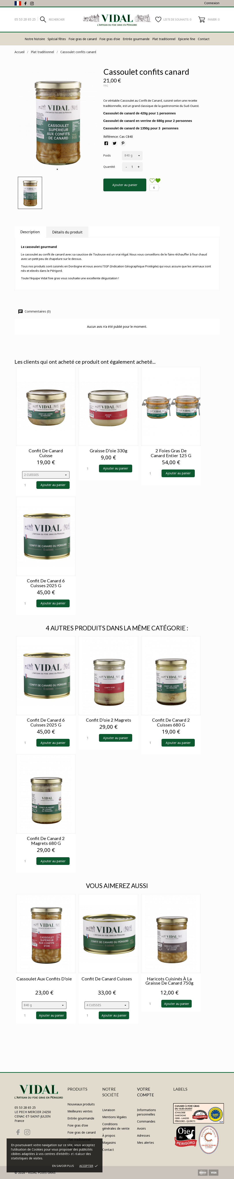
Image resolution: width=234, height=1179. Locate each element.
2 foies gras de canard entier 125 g (171, 453)
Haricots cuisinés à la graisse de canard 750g (169, 980)
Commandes (146, 1121)
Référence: (111, 136)
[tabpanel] (57, 121)
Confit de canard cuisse (46, 453)
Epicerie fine (186, 39)
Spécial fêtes (57, 39)
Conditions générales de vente (116, 1126)
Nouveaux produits (81, 1104)
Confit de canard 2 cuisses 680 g (171, 722)
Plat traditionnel (163, 39)
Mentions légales (114, 1117)
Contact (204, 39)
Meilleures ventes (80, 1111)
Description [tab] (30, 231)
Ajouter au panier (124, 185)
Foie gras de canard (83, 39)
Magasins (109, 1142)
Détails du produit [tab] (67, 232)
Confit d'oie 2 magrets (108, 720)
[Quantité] (131, 166)
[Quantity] (28, 485)
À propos (108, 1135)
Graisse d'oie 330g (108, 450)
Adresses (143, 1135)
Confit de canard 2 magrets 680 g (46, 841)
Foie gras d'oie (109, 39)
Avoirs (141, 1128)
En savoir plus (63, 1166)
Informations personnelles (146, 1112)
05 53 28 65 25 (25, 19)
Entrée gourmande (136, 39)
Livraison (108, 1110)
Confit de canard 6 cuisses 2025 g (46, 583)
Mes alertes (145, 1142)
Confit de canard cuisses (107, 978)
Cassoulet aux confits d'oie (44, 978)
